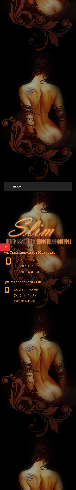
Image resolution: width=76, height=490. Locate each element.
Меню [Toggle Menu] (14, 186)
